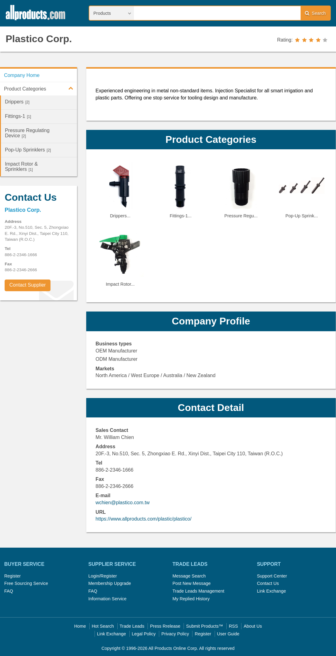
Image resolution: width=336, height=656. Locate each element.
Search (315, 13)
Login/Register (102, 575)
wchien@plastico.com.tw (122, 502)
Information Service (107, 598)
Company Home (22, 75)
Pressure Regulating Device (27, 133)
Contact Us (268, 583)
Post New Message (191, 583)
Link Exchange (271, 591)
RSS (233, 626)
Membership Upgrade (109, 583)
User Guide (228, 633)
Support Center (272, 575)
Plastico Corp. (39, 38)
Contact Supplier (27, 285)
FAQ (8, 591)
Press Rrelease (165, 626)
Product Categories (40, 88)
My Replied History (191, 598)
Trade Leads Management (198, 591)
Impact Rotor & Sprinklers (21, 166)
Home (80, 626)
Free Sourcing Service (26, 583)
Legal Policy (144, 633)
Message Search (189, 575)
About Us (253, 626)
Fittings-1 (18, 116)
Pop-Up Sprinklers (28, 149)
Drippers (17, 101)
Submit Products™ (204, 626)
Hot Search (103, 626)
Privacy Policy (175, 633)
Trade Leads (131, 626)
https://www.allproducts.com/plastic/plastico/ (143, 518)
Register (12, 575)
